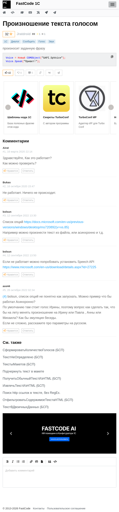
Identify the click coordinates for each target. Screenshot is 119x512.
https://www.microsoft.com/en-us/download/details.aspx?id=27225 (49, 267)
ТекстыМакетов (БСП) (19, 364)
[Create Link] (31, 461)
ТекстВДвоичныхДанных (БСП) (26, 407)
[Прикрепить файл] (41, 461)
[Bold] (7, 461)
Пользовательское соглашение (66, 508)
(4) (5, 296)
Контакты (38, 508)
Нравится (11, 170)
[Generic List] (18, 461)
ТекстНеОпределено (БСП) (23, 357)
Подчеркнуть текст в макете (23, 371)
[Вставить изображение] (36, 461)
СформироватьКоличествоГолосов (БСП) (33, 350)
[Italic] (12, 461)
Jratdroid (24, 34)
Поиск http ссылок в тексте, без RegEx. (31, 393)
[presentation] (59, 470)
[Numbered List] (23, 461)
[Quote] (49, 461)
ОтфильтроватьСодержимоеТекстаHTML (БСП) (38, 400)
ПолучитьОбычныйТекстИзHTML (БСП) (32, 378)
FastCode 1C (28, 3)
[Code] (55, 461)
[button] (11, 433)
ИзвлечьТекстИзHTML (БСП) (24, 385)
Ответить (28, 170)
